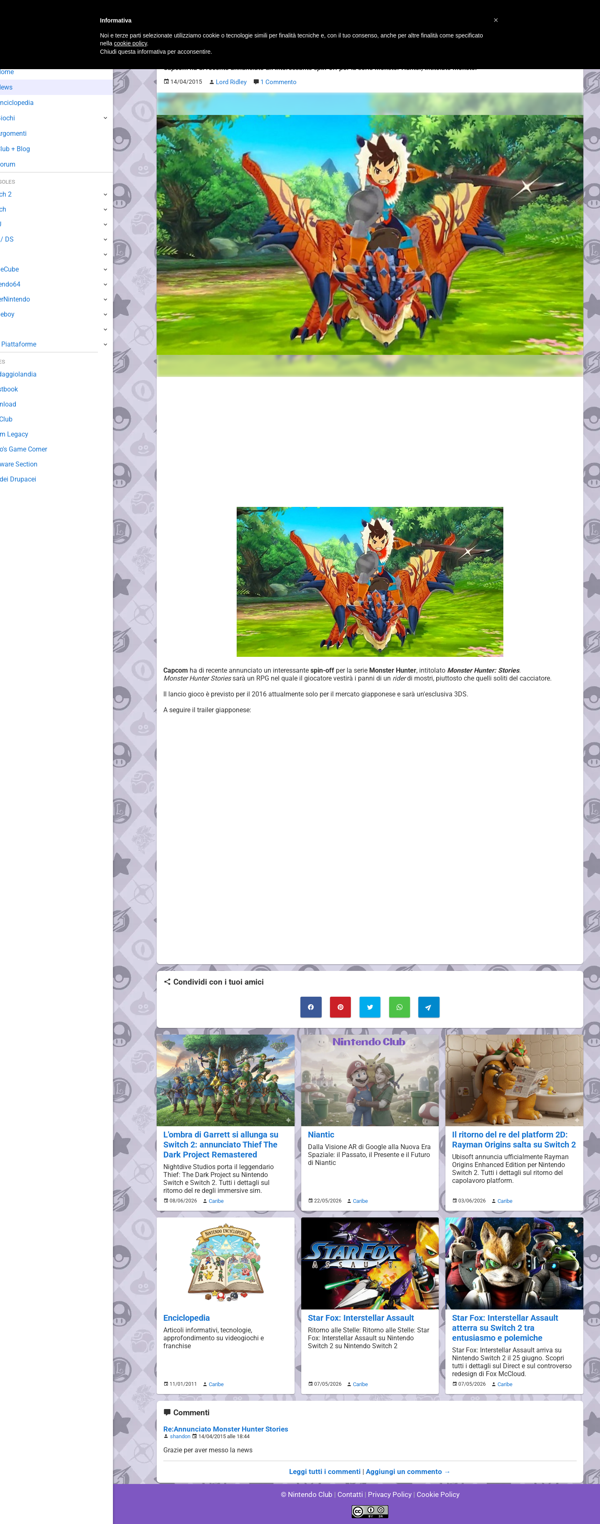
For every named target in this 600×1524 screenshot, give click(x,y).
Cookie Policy (434, 1495)
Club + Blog (28, 149)
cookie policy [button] (130, 43)
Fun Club (19, 419)
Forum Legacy (28, 434)
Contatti (351, 1495)
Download (21, 404)
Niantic (320, 1132)
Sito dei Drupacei (32, 479)
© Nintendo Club (310, 1495)
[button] (495, 20)
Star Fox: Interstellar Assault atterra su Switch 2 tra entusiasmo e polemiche (513, 1323)
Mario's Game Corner (37, 449)
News (20, 87)
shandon (180, 1431)
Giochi (21, 118)
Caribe (215, 1198)
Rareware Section (32, 464)
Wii (11, 254)
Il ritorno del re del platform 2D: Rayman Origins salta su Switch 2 (512, 1137)
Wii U (14, 224)
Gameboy (21, 314)
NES (13, 329)
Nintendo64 (24, 284)
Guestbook (23, 389)
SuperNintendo (29, 299)
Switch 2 (19, 194)
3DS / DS (20, 239)
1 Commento (277, 81)
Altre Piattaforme (32, 344)
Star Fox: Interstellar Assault (359, 1314)
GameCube (23, 269)
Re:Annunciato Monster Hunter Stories (221, 1424)
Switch (17, 209)
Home (21, 72)
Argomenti (27, 133)
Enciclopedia (186, 1314)
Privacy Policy (389, 1495)
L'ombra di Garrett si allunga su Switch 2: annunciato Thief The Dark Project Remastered (219, 1142)
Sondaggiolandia (31, 374)
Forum (21, 164)
